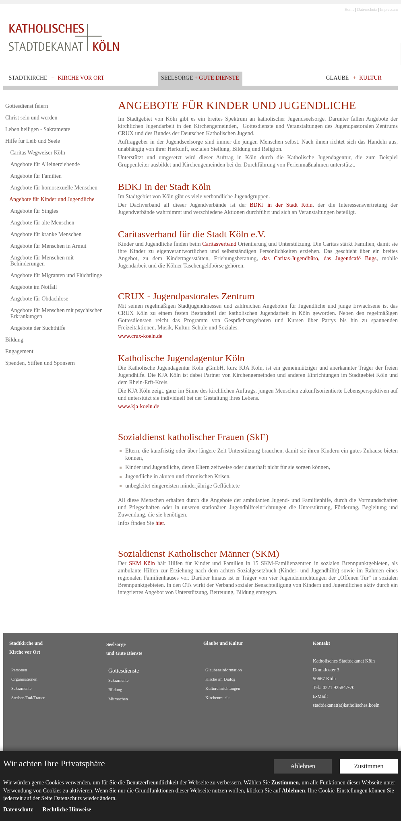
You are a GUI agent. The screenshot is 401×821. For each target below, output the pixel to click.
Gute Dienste (219, 78)
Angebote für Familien (36, 176)
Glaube (337, 78)
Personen (19, 670)
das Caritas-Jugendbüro (290, 258)
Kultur (370, 78)
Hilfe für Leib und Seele (32, 141)
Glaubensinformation (223, 670)
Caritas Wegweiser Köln (37, 153)
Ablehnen (302, 761)
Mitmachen (118, 699)
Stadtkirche (28, 78)
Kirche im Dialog (220, 679)
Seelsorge (177, 78)
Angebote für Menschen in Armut (48, 246)
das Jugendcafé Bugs (350, 258)
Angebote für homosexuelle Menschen (54, 188)
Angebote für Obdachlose (39, 299)
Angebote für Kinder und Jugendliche (52, 199)
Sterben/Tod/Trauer (28, 697)
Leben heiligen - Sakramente (37, 129)
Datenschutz (367, 9)
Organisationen (24, 679)
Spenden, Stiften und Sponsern (40, 363)
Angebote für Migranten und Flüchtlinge (56, 275)
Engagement (19, 351)
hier (159, 523)
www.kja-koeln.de (138, 406)
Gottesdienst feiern (26, 106)
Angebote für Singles (34, 211)
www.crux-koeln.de (140, 336)
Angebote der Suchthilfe (38, 328)
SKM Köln (142, 563)
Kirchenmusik (217, 697)
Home (349, 9)
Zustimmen (369, 761)
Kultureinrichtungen (222, 688)
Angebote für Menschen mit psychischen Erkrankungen (56, 313)
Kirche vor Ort (81, 78)
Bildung (14, 340)
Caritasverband (219, 244)
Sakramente (21, 688)
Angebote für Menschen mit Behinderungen (42, 261)
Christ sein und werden (31, 118)
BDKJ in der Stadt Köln (281, 205)
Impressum (389, 9)
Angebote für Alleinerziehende (45, 164)
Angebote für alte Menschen (42, 223)
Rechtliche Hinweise (66, 805)
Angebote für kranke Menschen (46, 234)
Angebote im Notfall (33, 287)
